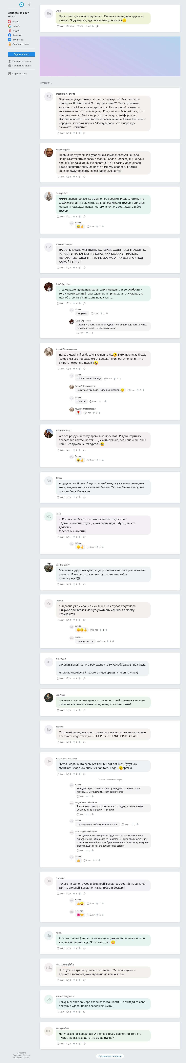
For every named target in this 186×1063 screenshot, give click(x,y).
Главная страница (19, 61)
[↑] (86, 26)
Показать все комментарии (110, 780)
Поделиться (97, 26)
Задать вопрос (21, 54)
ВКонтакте (15, 39)
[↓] (92, 26)
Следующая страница (110, 1056)
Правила (17, 1055)
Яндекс (14, 30)
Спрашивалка (17, 73)
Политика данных (21, 1057)
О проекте (21, 1053)
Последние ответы (20, 65)
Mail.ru (13, 21)
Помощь (26, 1055)
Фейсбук (14, 35)
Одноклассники (18, 44)
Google (14, 26)
